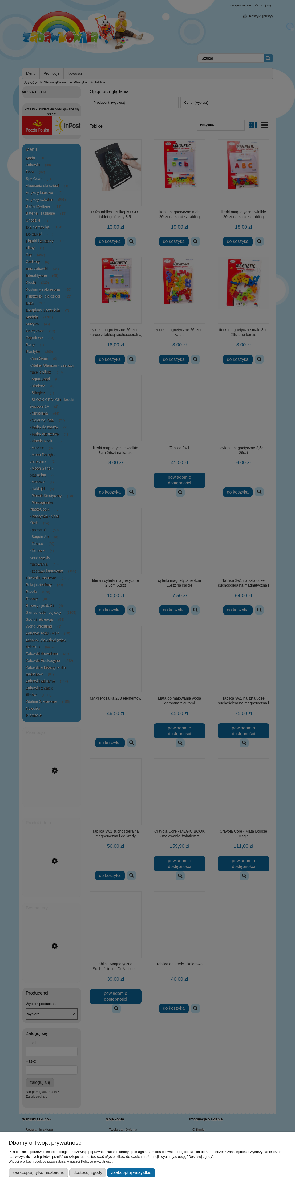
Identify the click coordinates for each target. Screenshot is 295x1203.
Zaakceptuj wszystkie (131, 1172)
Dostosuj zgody (87, 1172)
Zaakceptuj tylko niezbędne (38, 1172)
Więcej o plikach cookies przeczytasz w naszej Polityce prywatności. (61, 1161)
